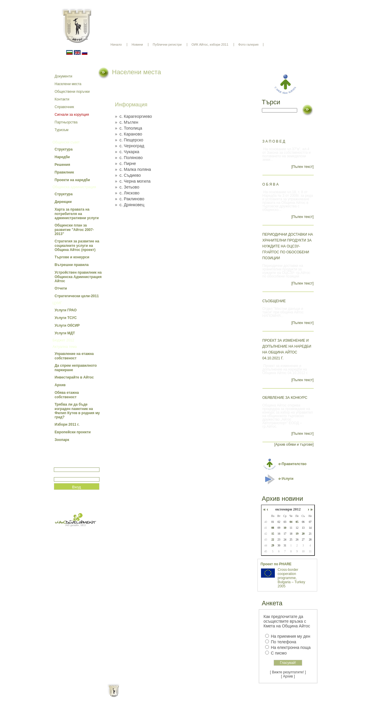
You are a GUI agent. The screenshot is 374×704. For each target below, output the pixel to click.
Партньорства (66, 122)
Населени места (68, 84)
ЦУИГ (57, 303)
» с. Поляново (129, 157)
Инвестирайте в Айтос (74, 377)
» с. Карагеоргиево (133, 116)
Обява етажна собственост (67, 395)
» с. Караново (128, 134)
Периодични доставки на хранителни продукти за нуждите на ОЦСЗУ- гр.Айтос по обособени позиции (287, 246)
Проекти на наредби (72, 180)
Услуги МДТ (65, 333)
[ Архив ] (288, 676)
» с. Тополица (128, 128)
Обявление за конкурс (284, 398)
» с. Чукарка (127, 151)
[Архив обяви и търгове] (293, 444)
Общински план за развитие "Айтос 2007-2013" (74, 229)
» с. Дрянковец (129, 204)
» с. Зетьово (127, 187)
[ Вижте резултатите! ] (288, 672)
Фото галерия (248, 44)
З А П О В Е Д (273, 141)
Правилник (64, 172)
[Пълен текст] (302, 166)
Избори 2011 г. (67, 424)
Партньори (192, 695)
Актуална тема (65, 347)
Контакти (62, 99)
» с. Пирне (125, 163)
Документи (63, 76)
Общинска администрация (74, 187)
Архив (60, 385)
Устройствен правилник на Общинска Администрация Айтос (78, 276)
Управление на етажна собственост (74, 356)
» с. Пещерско (129, 140)
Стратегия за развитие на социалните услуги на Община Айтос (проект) (77, 245)
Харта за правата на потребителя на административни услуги (77, 213)
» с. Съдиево (128, 175)
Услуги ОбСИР (67, 325)
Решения (62, 165)
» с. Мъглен (126, 122)
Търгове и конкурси (72, 257)
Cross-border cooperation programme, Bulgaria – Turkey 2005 (291, 578)
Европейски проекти (73, 432)
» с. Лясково (127, 193)
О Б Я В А (270, 184)
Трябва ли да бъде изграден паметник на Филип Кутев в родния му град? (77, 410)
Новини (137, 44)
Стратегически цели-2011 (77, 296)
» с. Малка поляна (133, 169)
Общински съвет (66, 142)
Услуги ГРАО (66, 310)
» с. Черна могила (133, 181)
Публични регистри (167, 44)
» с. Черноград (129, 145)
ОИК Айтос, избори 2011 (210, 44)
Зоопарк (62, 440)
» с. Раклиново (129, 198)
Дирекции (63, 202)
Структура (64, 149)
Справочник (64, 107)
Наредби (62, 157)
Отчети (61, 288)
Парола (60, 474)
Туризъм (62, 130)
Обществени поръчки (72, 92)
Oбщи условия (164, 695)
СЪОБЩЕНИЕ (274, 301)
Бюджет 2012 (63, 340)
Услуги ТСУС (66, 318)
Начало (116, 44)
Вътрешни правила (72, 265)
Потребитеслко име (71, 465)
